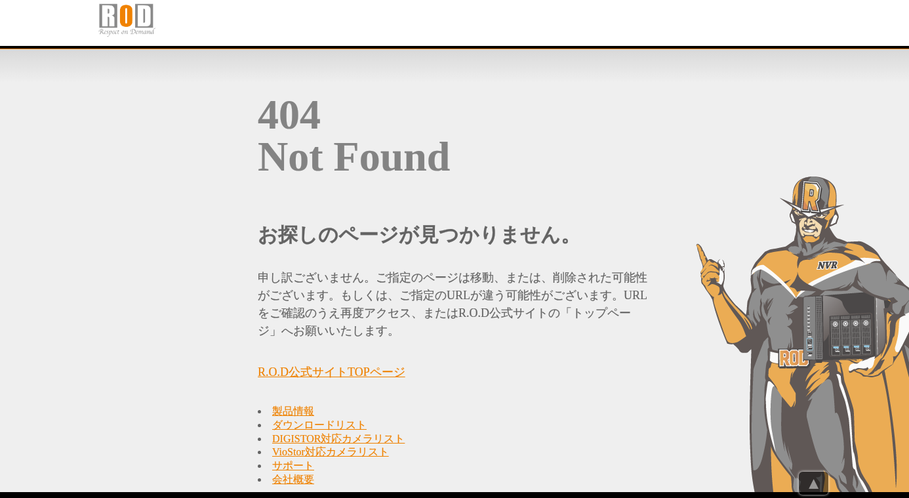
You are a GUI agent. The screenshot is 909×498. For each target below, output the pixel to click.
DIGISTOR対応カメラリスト (338, 438)
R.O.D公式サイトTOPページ (331, 372)
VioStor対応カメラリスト (330, 451)
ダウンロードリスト (319, 424)
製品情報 (293, 411)
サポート (293, 465)
